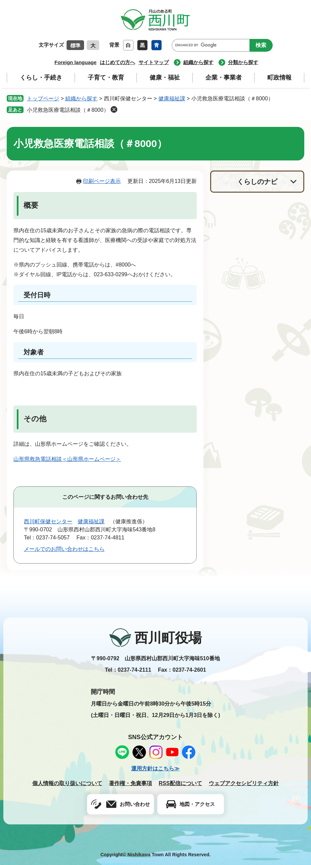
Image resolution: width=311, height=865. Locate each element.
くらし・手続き (41, 77)
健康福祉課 (171, 98)
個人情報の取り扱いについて (67, 783)
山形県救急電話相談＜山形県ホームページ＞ (67, 459)
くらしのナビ (257, 181)
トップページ (43, 98)
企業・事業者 (223, 77)
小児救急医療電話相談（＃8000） (68, 110)
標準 (75, 45)
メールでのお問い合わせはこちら (64, 549)
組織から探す (198, 62)
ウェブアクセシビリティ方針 (244, 783)
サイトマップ (154, 62)
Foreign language (75, 62)
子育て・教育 (106, 77)
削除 (114, 109)
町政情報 (279, 77)
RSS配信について (180, 783)
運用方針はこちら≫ (155, 768)
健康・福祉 (165, 77)
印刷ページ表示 (102, 181)
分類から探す (243, 62)
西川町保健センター (48, 521)
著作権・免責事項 (130, 783)
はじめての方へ (117, 62)
